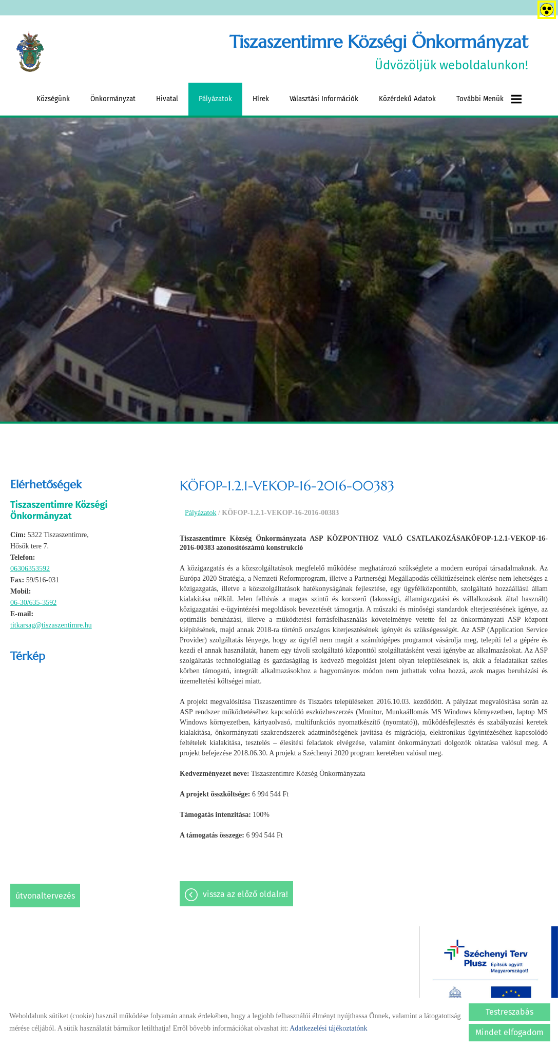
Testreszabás (509, 1012)
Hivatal (167, 98)
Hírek (261, 98)
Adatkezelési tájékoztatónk (328, 1028)
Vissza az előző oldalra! (245, 894)
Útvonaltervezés (45, 896)
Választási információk (324, 98)
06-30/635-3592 (33, 602)
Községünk (53, 98)
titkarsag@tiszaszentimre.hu (51, 625)
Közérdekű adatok (407, 98)
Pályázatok (215, 98)
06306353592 (30, 569)
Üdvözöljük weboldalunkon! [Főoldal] (378, 51)
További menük (489, 99)
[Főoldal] (30, 51)
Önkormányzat (113, 98)
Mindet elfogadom (509, 1032)
